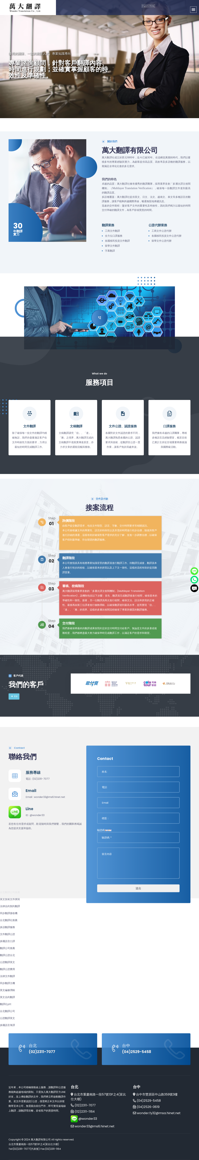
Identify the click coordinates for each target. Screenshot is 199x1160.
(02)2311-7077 (41, 931)
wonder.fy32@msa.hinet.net (158, 1113)
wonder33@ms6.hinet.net (49, 949)
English (145, 6)
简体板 (152, 6)
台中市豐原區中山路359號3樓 (155, 1094)
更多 (14, 751)
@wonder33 (37, 967)
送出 (138, 1040)
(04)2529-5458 (136, 1084)
